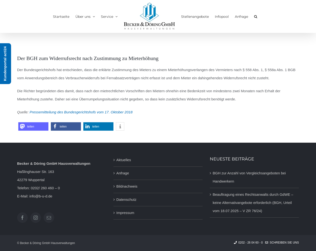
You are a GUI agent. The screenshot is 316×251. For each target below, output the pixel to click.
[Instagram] (35, 217)
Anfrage (122, 173)
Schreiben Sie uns (282, 242)
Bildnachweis (127, 186)
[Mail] (49, 217)
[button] (255, 16)
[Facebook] (22, 217)
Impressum (125, 213)
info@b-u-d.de (40, 196)
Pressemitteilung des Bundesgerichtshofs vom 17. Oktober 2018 (81, 112)
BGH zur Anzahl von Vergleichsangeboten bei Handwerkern (249, 177)
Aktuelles (123, 160)
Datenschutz (126, 199)
